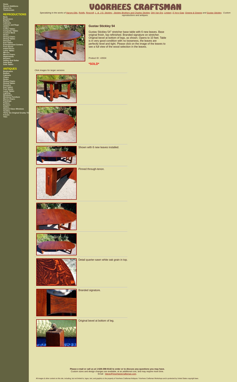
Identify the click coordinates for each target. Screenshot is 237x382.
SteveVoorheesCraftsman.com (120, 374)
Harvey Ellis (72, 13)
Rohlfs (82, 13)
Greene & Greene (193, 13)
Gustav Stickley (214, 13)
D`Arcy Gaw (178, 13)
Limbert (167, 13)
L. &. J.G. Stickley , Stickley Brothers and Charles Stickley (122, 13)
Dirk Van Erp (157, 13)
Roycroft (90, 13)
